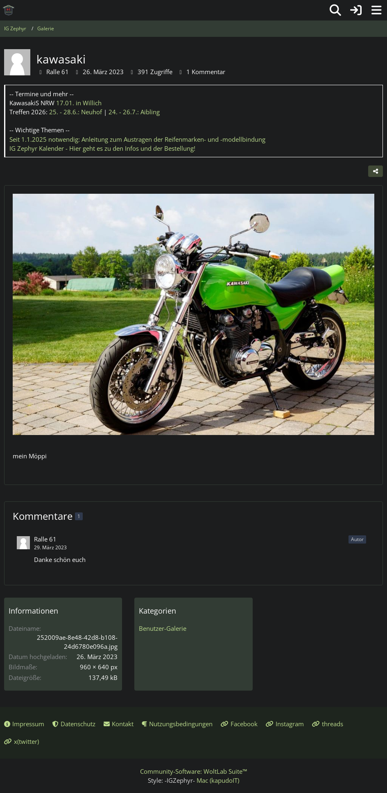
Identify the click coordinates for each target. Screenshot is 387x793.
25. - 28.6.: (75, 112)
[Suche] (335, 10)
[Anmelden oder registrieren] (356, 10)
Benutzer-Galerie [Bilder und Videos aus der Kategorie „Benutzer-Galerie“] (162, 628)
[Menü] (376, 10)
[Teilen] (375, 171)
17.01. (79, 103)
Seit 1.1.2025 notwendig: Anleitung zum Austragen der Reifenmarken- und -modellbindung (137, 139)
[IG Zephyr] (8, 10)
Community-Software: (193, 771)
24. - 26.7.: (134, 112)
